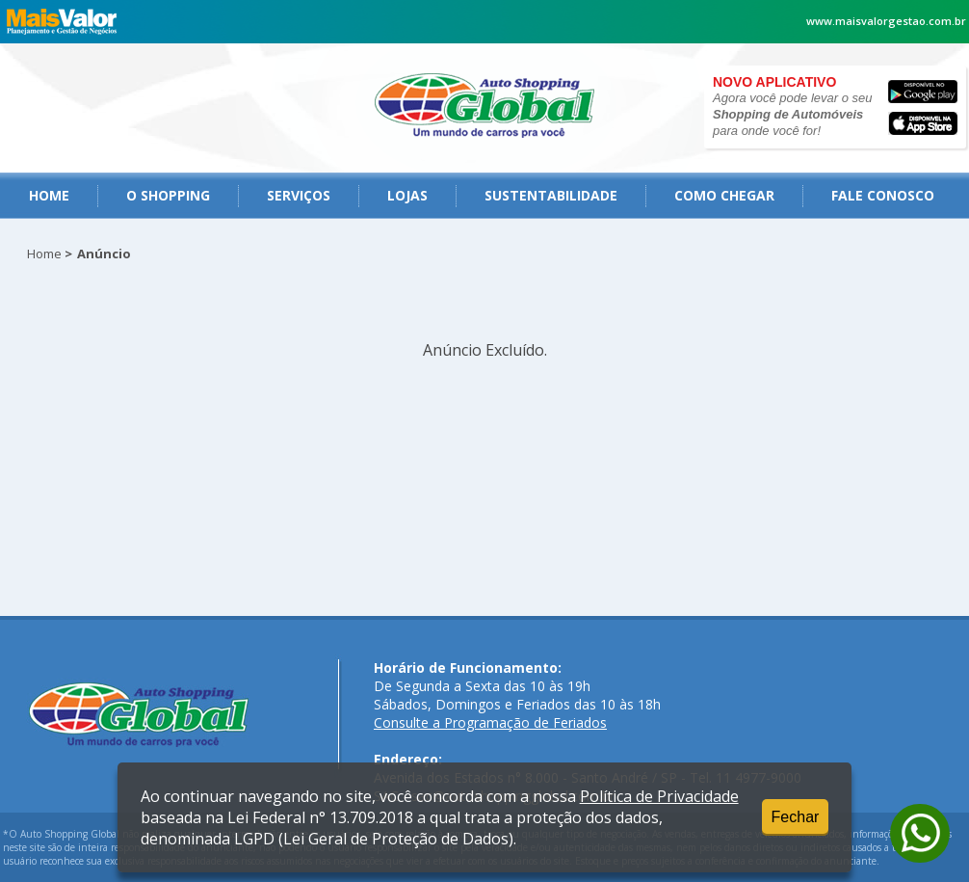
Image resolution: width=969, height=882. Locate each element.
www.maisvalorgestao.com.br (886, 20)
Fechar (796, 817)
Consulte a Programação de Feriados (490, 722)
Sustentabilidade (550, 195)
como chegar (724, 195)
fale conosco (882, 195)
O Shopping (168, 195)
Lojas (407, 195)
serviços (298, 195)
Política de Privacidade (659, 796)
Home (49, 195)
